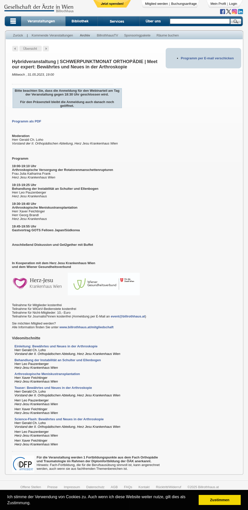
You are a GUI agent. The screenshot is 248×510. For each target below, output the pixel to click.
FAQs (128, 487)
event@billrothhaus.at (128, 316)
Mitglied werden (156, 4)
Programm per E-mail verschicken (207, 58)
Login (233, 4)
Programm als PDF (26, 121)
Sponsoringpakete (137, 35)
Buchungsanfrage (184, 4)
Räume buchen (168, 35)
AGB (114, 487)
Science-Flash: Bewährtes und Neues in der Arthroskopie (59, 419)
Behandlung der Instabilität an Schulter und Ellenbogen (58, 360)
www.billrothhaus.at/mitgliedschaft (86, 327)
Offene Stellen (30, 487)
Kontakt (144, 487)
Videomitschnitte (26, 338)
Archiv (85, 35)
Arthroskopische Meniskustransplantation (47, 374)
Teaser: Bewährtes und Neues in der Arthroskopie (53, 388)
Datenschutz (95, 487)
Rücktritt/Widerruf (168, 487)
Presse (52, 487)
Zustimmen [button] (219, 500)
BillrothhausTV (107, 35)
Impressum (72, 487)
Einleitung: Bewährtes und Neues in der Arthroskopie (56, 346)
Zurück (18, 35)
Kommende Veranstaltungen (52, 35)
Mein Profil (218, 4)
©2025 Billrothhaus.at (203, 487)
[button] (32, 503)
